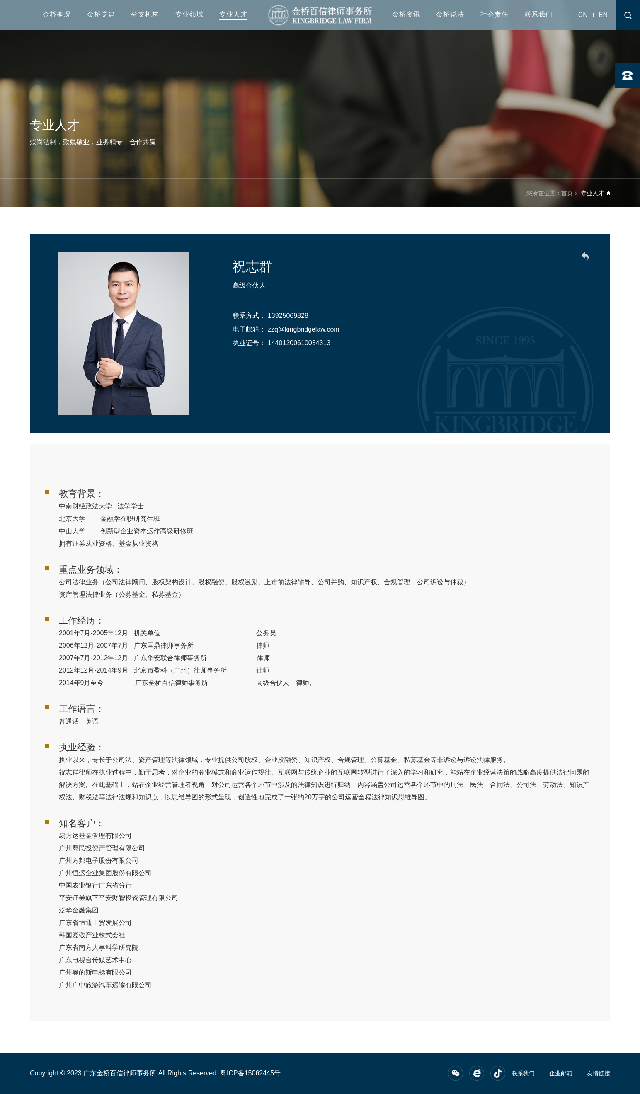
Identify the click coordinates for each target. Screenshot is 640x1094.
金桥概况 (57, 14)
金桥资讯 (406, 14)
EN (603, 14)
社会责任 (494, 14)
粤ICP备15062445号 (250, 1073)
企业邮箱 (560, 1073)
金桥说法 (450, 14)
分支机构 (145, 14)
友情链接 (598, 1073)
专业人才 (233, 14)
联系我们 (538, 14)
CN (583, 14)
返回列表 (586, 258)
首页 (567, 193)
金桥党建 (101, 14)
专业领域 (189, 14)
